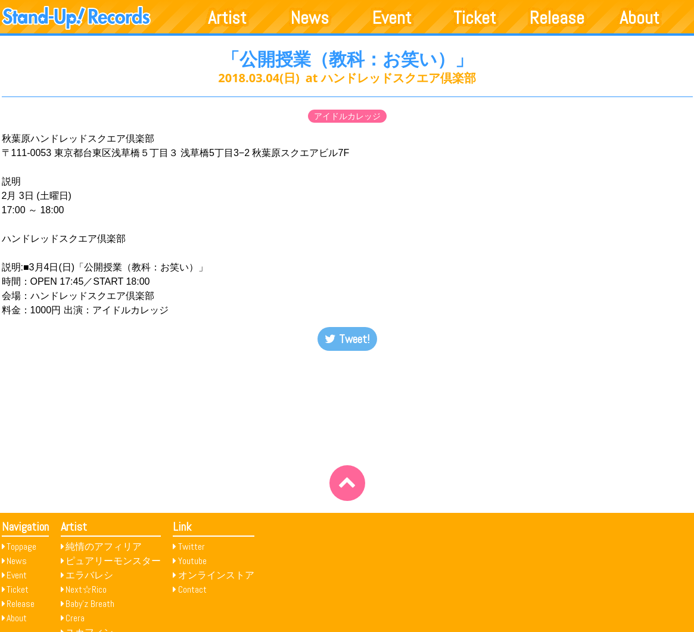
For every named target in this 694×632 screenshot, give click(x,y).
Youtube (192, 561)
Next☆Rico (86, 589)
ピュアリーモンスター (113, 561)
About (639, 18)
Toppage (21, 546)
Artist (227, 18)
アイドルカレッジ (347, 116)
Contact (192, 589)
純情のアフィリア (104, 546)
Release (557, 18)
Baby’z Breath (90, 603)
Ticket (474, 18)
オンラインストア (216, 575)
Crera (75, 618)
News (310, 18)
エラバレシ (89, 575)
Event (392, 18)
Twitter (191, 546)
